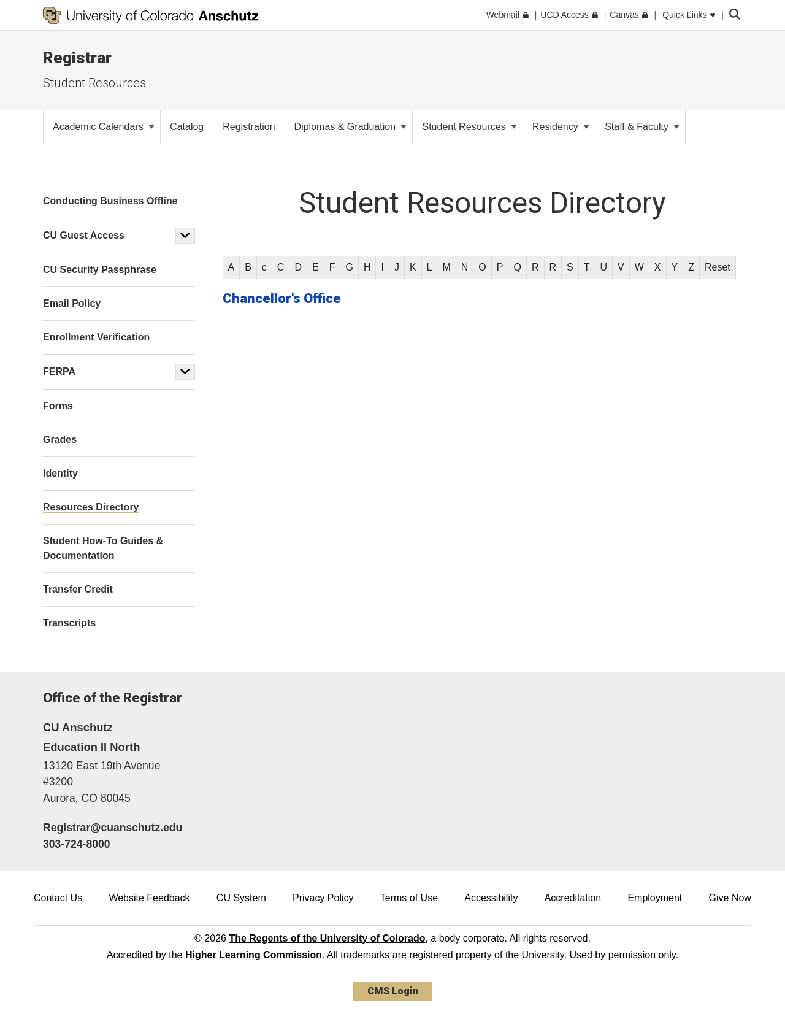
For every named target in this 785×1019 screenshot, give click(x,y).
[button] (185, 236)
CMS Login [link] (392, 991)
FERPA (59, 371)
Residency (560, 126)
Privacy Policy (323, 898)
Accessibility (491, 898)
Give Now (730, 898)
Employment (654, 898)
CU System (241, 898)
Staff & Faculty (642, 126)
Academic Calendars (104, 126)
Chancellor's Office (282, 298)
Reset (717, 267)
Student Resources (94, 82)
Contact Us (58, 898)
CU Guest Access (83, 235)
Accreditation (573, 898)
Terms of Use (409, 898)
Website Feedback (149, 898)
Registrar (77, 57)
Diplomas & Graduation (350, 126)
